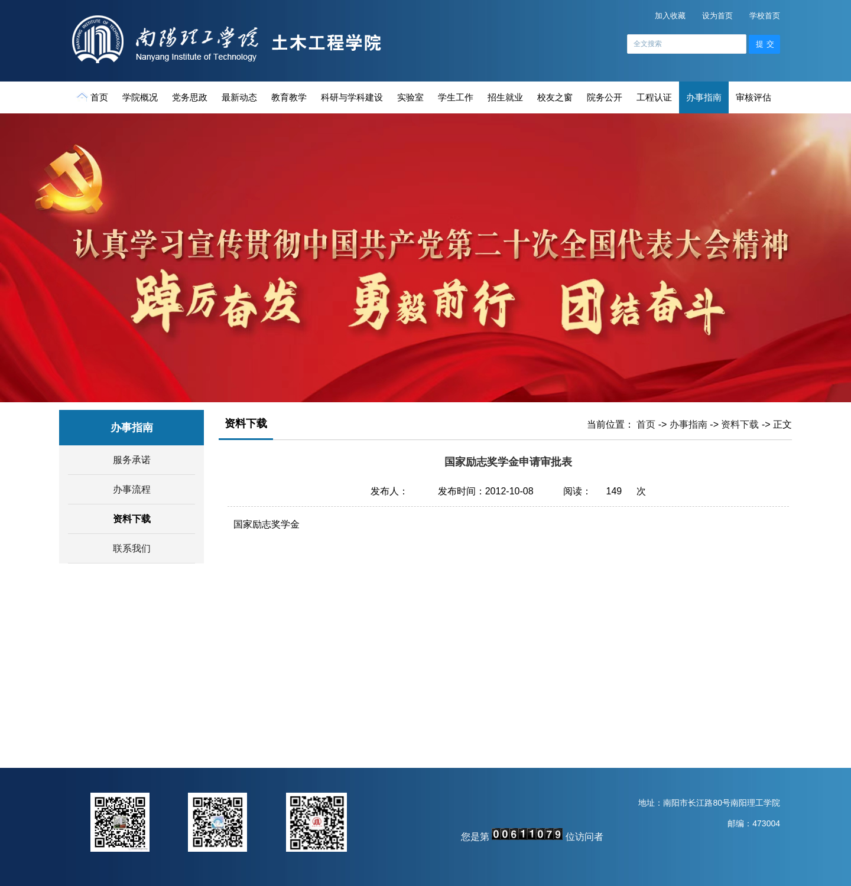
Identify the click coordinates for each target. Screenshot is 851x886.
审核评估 (753, 97)
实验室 (410, 97)
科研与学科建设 (352, 97)
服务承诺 (132, 460)
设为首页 (717, 15)
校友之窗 (555, 97)
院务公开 (604, 97)
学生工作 (455, 97)
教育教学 (289, 97)
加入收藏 (670, 15)
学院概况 (140, 97)
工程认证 (654, 97)
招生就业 (505, 97)
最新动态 (239, 97)
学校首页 (764, 15)
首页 (93, 97)
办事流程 (132, 489)
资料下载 (132, 519)
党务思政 (189, 97)
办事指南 (704, 97)
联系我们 (132, 548)
